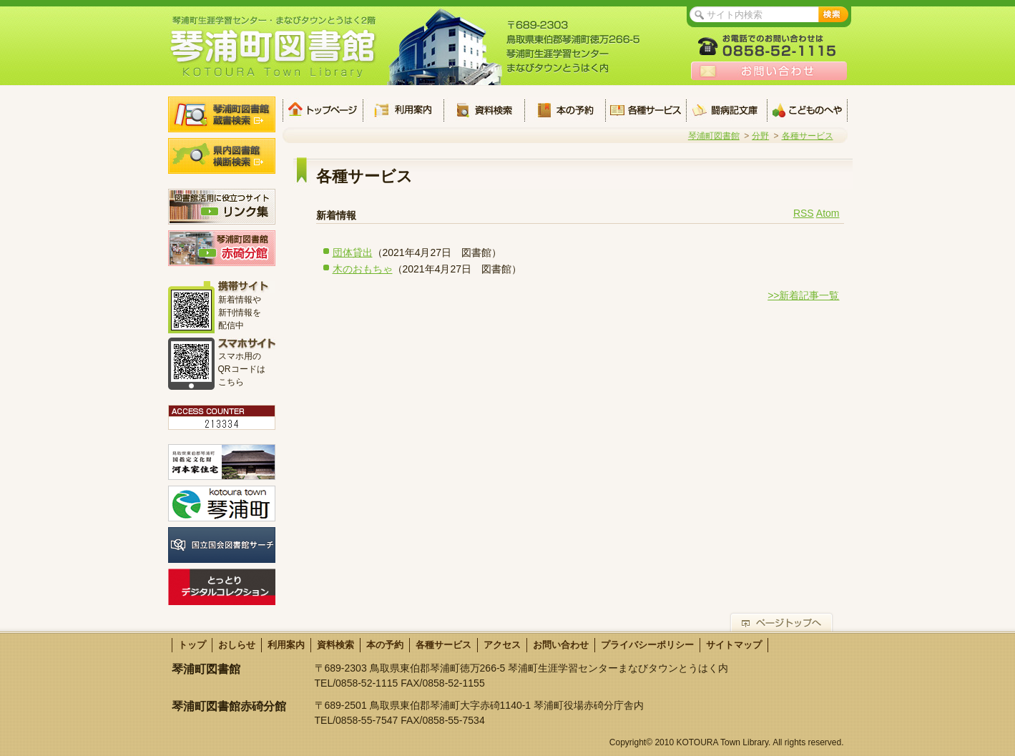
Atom (828, 213)
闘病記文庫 (726, 109)
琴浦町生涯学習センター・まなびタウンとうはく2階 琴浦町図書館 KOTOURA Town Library (273, 46)
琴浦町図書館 (714, 136)
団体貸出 (353, 252)
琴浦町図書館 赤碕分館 (221, 248)
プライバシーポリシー (647, 644)
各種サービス (645, 109)
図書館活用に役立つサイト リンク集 (221, 207)
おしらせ (236, 644)
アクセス (502, 644)
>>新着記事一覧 (803, 295)
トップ (323, 109)
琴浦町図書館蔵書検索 (221, 114)
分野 (760, 136)
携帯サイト (246, 287)
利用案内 (403, 109)
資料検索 (483, 109)
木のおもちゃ (363, 269)
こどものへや (807, 109)
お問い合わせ (769, 71)
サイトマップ (734, 644)
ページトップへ (781, 622)
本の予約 (564, 109)
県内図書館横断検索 (221, 156)
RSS (803, 213)
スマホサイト (246, 344)
